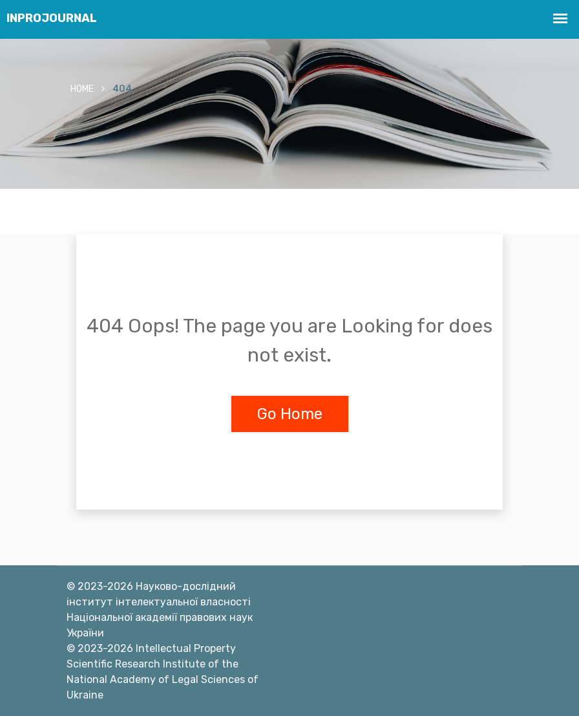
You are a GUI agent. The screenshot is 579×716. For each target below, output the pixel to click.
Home (82, 88)
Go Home (289, 414)
